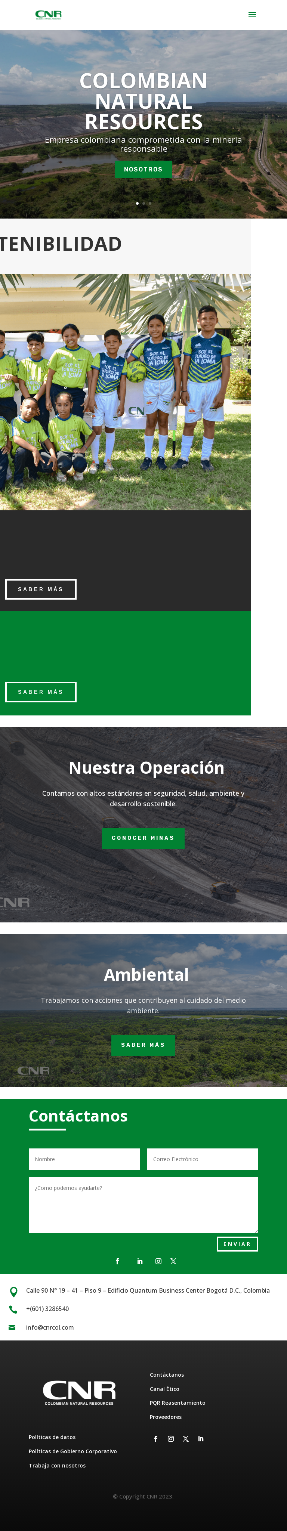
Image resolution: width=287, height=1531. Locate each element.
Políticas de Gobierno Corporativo (73, 1451)
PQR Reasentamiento (178, 1402)
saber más (41, 589)
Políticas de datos (52, 1437)
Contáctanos (167, 1374)
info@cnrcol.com (50, 1327)
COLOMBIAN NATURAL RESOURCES (143, 105)
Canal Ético (164, 1388)
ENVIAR (237, 1243)
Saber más (143, 1045)
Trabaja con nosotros (57, 1465)
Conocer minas (143, 838)
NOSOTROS (143, 173)
